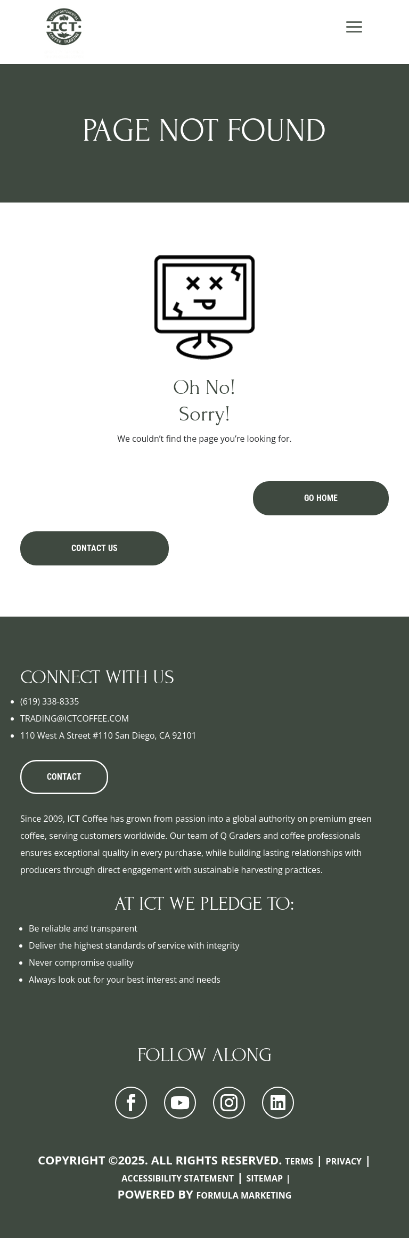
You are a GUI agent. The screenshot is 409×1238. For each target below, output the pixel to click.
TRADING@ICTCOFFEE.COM (74, 718)
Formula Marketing (244, 1195)
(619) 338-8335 (49, 701)
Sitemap (264, 1178)
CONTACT (64, 777)
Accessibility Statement (177, 1178)
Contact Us (94, 548)
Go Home (321, 498)
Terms (299, 1161)
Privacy (344, 1161)
